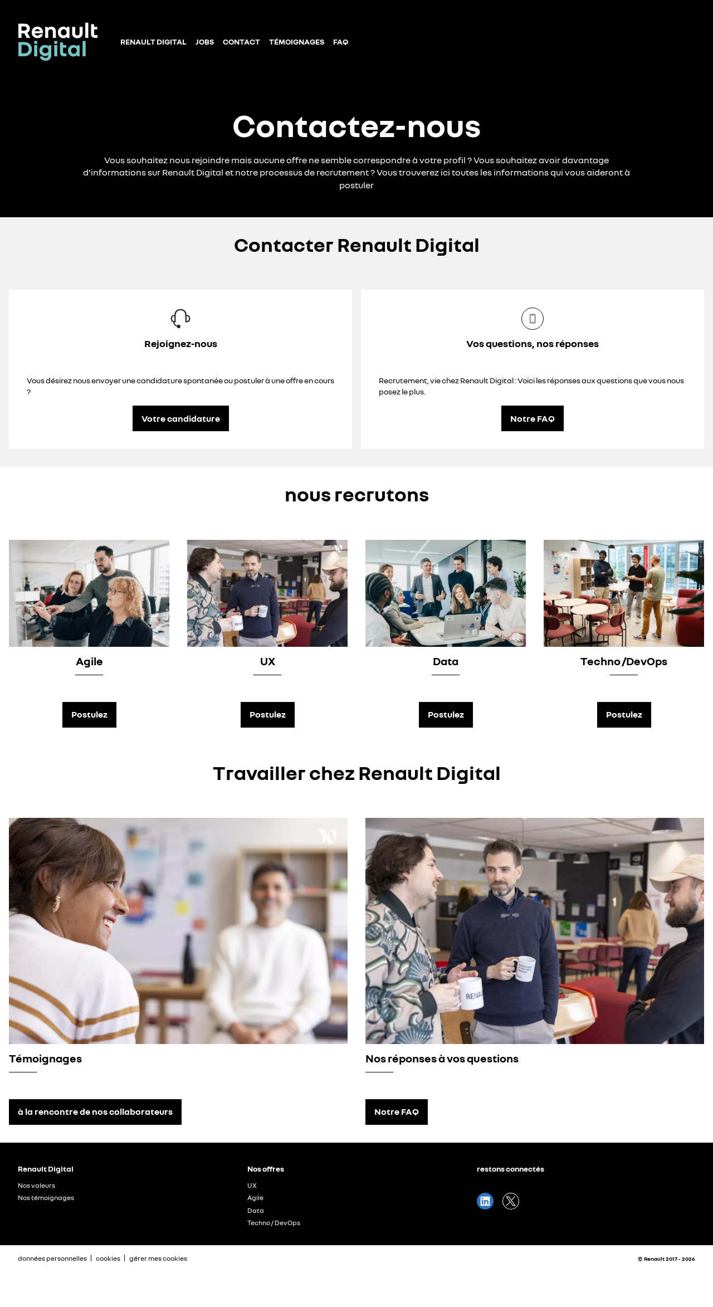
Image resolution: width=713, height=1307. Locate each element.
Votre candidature (180, 418)
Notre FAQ (532, 418)
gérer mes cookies (158, 1258)
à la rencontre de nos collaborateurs (95, 1111)
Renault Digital (153, 41)
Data (255, 1210)
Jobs (205, 41)
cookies (108, 1258)
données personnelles (52, 1258)
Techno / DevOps (273, 1222)
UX (252, 1185)
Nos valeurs (36, 1185)
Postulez (89, 714)
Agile (255, 1197)
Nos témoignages (46, 1197)
